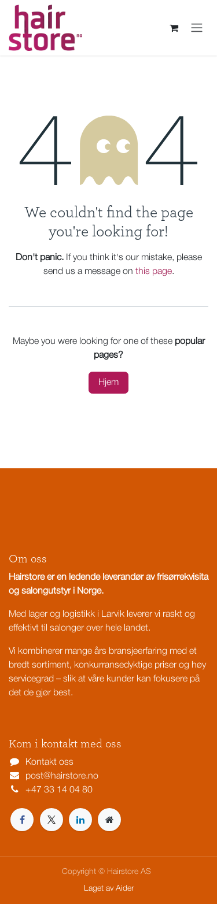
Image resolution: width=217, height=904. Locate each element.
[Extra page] (109, 819)
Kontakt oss (49, 762)
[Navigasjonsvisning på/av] (196, 27)
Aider (125, 888)
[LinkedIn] (80, 819)
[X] (51, 819)
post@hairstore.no (61, 776)
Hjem (108, 383)
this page (153, 272)
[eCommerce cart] (173, 27)
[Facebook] (22, 819)
